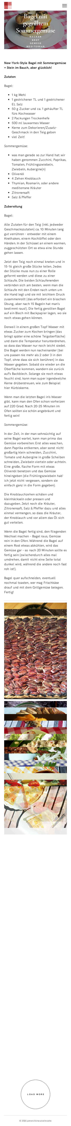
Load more (35, 1094)
